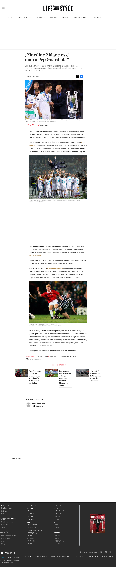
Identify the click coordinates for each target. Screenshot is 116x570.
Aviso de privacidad (60, 556)
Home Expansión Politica (9, 535)
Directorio (107, 556)
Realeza (57, 511)
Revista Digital (6, 529)
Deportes (40, 18)
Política (30, 509)
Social (30, 526)
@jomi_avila (43, 125)
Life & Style (4, 505)
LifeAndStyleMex (115, 552)
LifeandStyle (32, 505)
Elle (55, 523)
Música (65, 18)
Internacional (6, 538)
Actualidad (31, 540)
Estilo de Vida (59, 541)
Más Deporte (5, 526)
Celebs (57, 527)
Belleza (57, 516)
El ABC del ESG (32, 533)
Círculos (58, 513)
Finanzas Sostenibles (35, 530)
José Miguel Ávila (38, 403)
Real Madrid (54, 356)
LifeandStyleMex (106, 552)
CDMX (29, 515)
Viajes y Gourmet (80, 18)
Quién (56, 509)
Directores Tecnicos (68, 356)
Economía (4, 537)
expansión (97, 18)
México (30, 511)
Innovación (32, 532)
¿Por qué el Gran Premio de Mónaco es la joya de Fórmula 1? (95, 376)
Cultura (57, 519)
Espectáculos (59, 510)
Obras (3, 541)
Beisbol (3, 521)
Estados (30, 516)
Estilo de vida (59, 529)
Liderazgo (31, 541)
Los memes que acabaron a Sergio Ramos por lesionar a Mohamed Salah (64, 378)
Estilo (9, 18)
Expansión (4, 532)
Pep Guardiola (35, 255)
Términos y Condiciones (35, 556)
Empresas (4, 534)
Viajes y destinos (60, 537)
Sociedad (31, 519)
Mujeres (4, 544)
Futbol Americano (7, 522)
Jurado (57, 543)
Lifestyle (4, 527)
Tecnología (4, 540)
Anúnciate (93, 556)
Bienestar (58, 540)
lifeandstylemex (111, 552)
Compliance (79, 556)
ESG (2, 543)
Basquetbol (5, 524)
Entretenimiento (24, 18)
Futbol (3, 519)
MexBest (57, 532)
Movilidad (31, 529)
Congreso (31, 513)
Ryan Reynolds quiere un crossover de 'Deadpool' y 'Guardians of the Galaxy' (34, 377)
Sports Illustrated (8, 518)
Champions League (33, 359)
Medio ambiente (33, 524)
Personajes (58, 538)
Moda (56, 515)
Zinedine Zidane (42, 356)
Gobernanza (32, 527)
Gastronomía (59, 534)
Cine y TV (53, 18)
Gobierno (31, 510)
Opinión (30, 518)
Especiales (58, 505)
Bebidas (57, 535)
